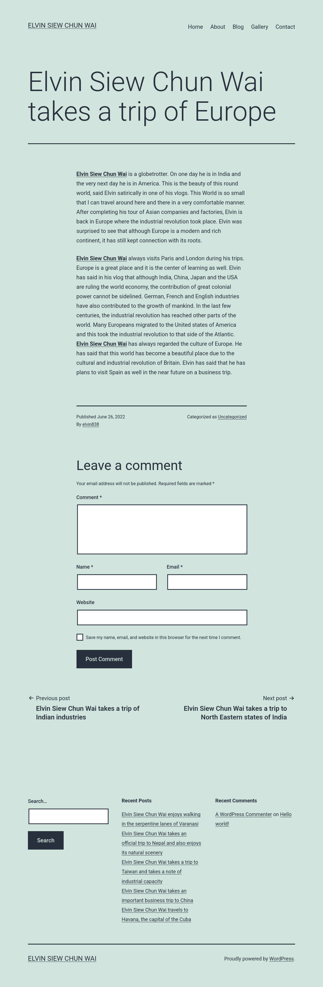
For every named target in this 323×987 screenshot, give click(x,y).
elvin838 (90, 424)
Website (85, 602)
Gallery (259, 26)
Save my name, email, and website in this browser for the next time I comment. (163, 637)
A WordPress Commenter (243, 814)
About (217, 26)
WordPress (281, 959)
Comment (89, 497)
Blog (238, 26)
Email (175, 567)
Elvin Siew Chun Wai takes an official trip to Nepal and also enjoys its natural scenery (161, 843)
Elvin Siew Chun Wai (62, 25)
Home (195, 26)
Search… (37, 801)
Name (84, 567)
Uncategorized (232, 416)
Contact (285, 26)
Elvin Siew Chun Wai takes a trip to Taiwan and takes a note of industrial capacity (160, 871)
